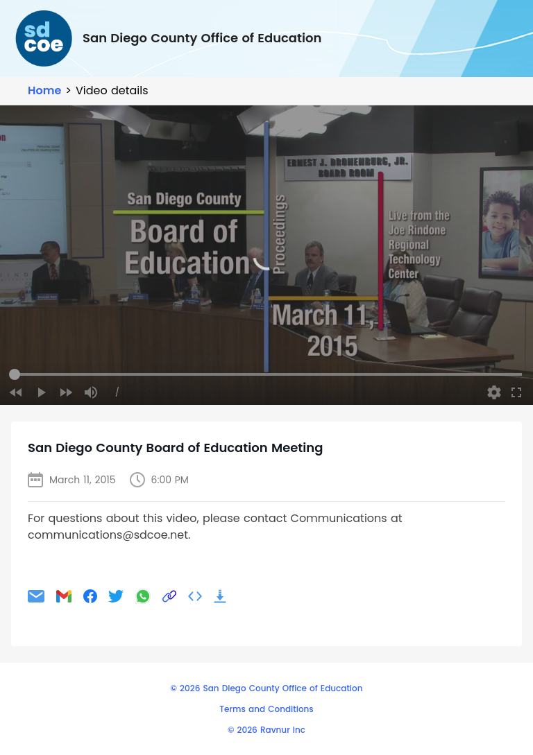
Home (44, 90)
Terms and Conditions (266, 709)
